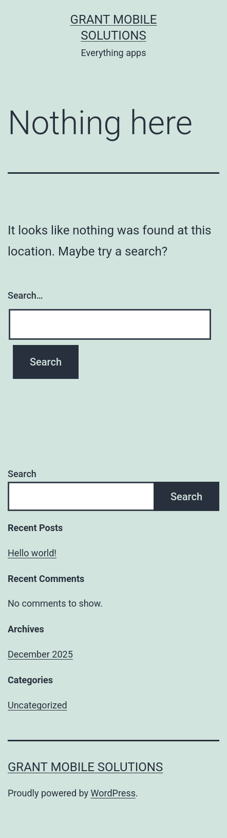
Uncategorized (37, 705)
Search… (25, 295)
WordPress (113, 793)
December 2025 (40, 654)
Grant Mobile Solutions (85, 767)
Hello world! (32, 553)
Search (22, 473)
